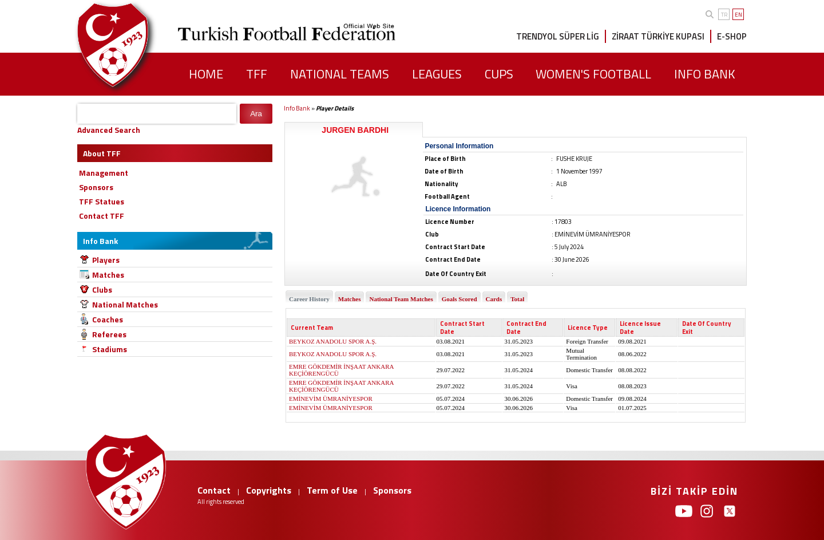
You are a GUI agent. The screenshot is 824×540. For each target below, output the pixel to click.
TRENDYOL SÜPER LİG (557, 36)
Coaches (107, 319)
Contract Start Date (462, 327)
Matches (108, 275)
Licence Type (588, 327)
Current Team (312, 327)
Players (106, 260)
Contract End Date (526, 327)
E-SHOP (732, 36)
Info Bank (297, 108)
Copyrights (268, 490)
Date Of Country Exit (706, 327)
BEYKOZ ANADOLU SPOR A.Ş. (333, 341)
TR (724, 14)
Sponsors (392, 490)
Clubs (102, 289)
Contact (214, 490)
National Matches (125, 304)
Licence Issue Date (640, 327)
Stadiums (109, 349)
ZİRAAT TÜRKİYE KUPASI (658, 36)
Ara (256, 113)
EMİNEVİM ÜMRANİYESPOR (331, 398)
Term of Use (332, 490)
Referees (109, 334)
